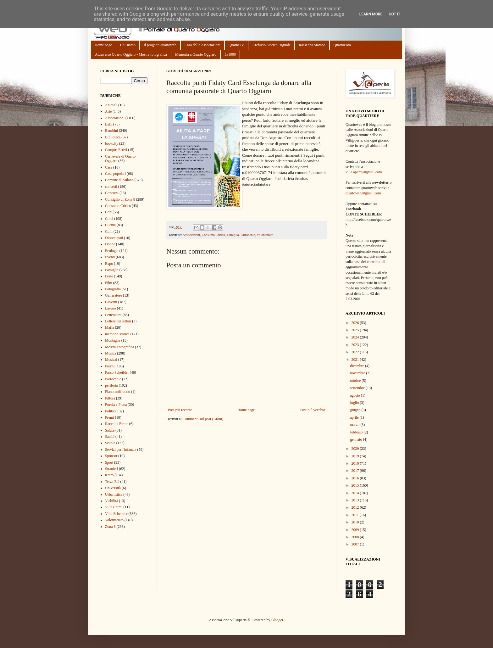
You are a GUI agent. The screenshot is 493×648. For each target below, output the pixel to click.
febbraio (356, 432)
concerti (111, 186)
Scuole (110, 443)
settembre (358, 388)
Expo (109, 263)
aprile (354, 417)
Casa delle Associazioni (202, 45)
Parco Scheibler (117, 372)
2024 (356, 337)
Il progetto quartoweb (160, 45)
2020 (356, 448)
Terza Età (112, 481)
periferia (111, 385)
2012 (356, 507)
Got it (394, 14)
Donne (110, 244)
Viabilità (111, 501)
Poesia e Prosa (116, 404)
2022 (356, 352)
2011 (356, 515)
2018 (356, 463)
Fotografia (113, 289)
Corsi (109, 218)
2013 (356, 500)
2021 (356, 359)
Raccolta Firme (116, 424)
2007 (356, 544)
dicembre (357, 366)
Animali (111, 105)
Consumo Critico (213, 235)
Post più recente (180, 410)
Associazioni (191, 235)
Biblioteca (112, 137)
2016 (356, 478)
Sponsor (111, 456)
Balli (108, 124)
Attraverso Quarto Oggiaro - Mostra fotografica (131, 54)
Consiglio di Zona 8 (120, 199)
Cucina (110, 225)
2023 (356, 345)
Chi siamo (128, 45)
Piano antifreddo (117, 391)
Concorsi (112, 193)
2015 (356, 485)
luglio (355, 402)
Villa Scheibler (116, 513)
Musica (110, 353)
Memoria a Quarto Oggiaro (195, 54)
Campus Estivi (116, 150)
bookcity (111, 143)
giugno (355, 410)
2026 (356, 323)
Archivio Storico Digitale (271, 45)
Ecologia (112, 251)
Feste (109, 276)
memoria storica (117, 334)
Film (108, 283)
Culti (109, 231)
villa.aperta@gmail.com (364, 172)
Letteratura (113, 315)
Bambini (111, 130)
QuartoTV (236, 45)
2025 (356, 330)
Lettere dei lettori (118, 321)
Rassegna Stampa (312, 45)
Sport (109, 462)
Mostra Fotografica (119, 347)
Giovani (111, 302)
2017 (356, 470)
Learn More (371, 14)
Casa (108, 167)
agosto (355, 395)
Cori (108, 212)
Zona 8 (110, 526)
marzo (355, 424)
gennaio (356, 439)
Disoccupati (114, 238)
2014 (356, 493)
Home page (103, 45)
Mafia (109, 327)
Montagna (112, 340)
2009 (356, 530)
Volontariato (265, 235)
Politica (111, 411)
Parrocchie (248, 235)
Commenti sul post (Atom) (203, 419)
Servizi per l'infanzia (120, 449)
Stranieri (111, 468)
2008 (356, 537)
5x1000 (230, 54)
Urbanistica (113, 494)
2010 (356, 522)
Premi (109, 417)
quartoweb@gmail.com (363, 193)
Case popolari (115, 173)
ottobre (356, 380)
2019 (356, 456)
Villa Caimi (114, 507)
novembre (358, 373)
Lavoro (110, 308)
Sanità (109, 436)
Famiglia (233, 235)
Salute (109, 430)
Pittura (110, 398)
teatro (109, 475)
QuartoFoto (342, 45)
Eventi (110, 257)
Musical (111, 359)
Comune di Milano (119, 180)
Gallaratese (113, 295)
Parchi (110, 366)
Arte (108, 111)
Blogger (277, 620)
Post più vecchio (312, 410)
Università (113, 488)
